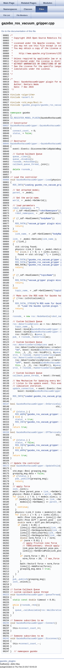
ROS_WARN (20, 414)
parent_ (17, 192)
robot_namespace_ (22, 208)
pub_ (15, 337)
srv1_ (16, 355)
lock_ (16, 489)
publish (25, 478)
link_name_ (21, 234)
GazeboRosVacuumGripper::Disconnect (37, 638)
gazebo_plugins (8, 661)
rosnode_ (18, 161)
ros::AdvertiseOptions (26, 324)
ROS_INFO (18, 185)
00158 (6, 432)
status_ (17, 133)
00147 (6, 404)
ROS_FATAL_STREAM (25, 303)
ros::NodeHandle (40, 316)
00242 (6, 638)
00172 (6, 466)
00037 (6, 125)
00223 (6, 594)
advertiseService (44, 355)
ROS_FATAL (20, 223)
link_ (16, 239)
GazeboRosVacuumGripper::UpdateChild (37, 466)
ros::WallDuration (51, 610)
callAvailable (32, 610)
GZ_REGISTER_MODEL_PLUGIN (25, 118)
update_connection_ (24, 388)
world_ (16, 200)
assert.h (27, 97)
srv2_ (16, 368)
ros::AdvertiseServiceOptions (30, 344)
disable (25, 159)
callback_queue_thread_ (26, 164)
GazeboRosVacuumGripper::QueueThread (37, 594)
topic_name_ (22, 290)
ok (35, 605)
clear (24, 156)
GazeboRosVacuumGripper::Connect (35, 623)
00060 (6, 180)
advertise (39, 337)
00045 (6, 143)
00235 (6, 623)
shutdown (30, 161)
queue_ (16, 156)
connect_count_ (21, 131)
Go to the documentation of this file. (18, 31)
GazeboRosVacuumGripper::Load (33, 180)
